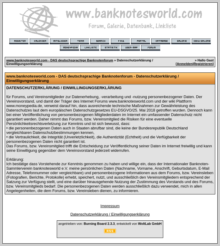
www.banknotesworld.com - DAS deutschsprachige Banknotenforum (59, 60)
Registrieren (203, 64)
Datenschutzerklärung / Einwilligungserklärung (110, 214)
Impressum (110, 206)
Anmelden (185, 64)
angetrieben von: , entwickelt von (109, 223)
